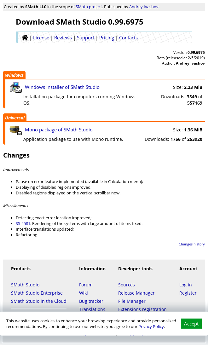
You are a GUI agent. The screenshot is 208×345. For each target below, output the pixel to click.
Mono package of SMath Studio (59, 129)
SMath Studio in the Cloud (38, 301)
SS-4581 (23, 223)
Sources (126, 285)
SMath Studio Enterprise (37, 293)
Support (85, 37)
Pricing (106, 37)
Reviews (63, 37)
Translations (92, 309)
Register (188, 293)
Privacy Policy (151, 326)
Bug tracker (91, 301)
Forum (86, 285)
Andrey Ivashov (144, 6)
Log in (185, 285)
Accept (191, 323)
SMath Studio (25, 285)
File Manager (132, 301)
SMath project (89, 6)
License (41, 37)
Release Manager (136, 293)
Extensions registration (142, 309)
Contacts (128, 37)
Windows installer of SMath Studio (62, 87)
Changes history (192, 244)
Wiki (83, 293)
